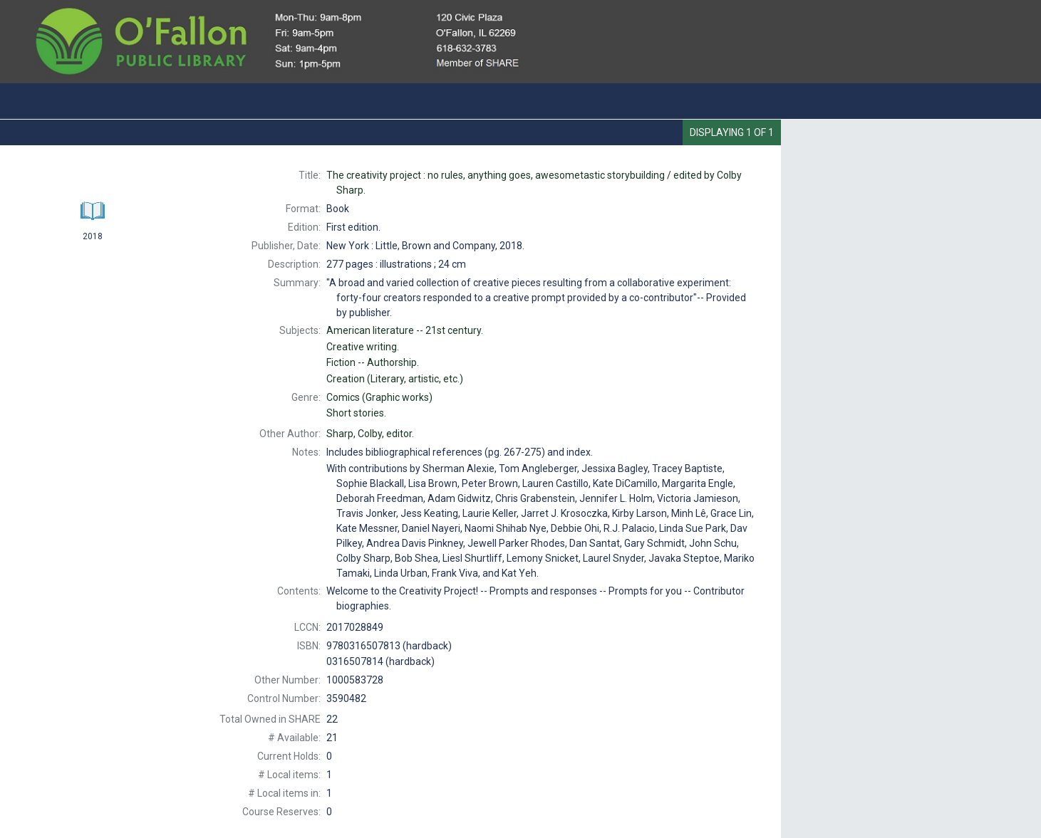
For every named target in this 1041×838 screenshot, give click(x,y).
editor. (370, 433)
